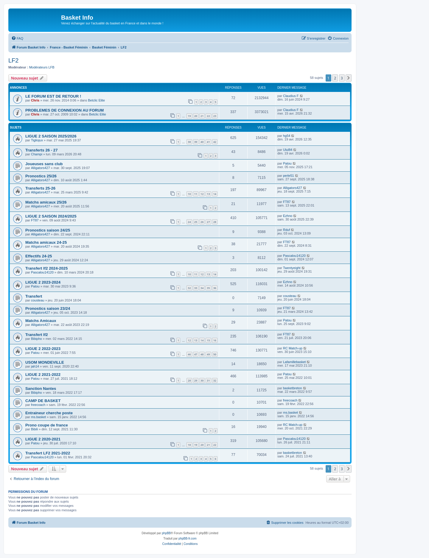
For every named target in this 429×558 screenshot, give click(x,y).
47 (195, 354)
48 (201, 354)
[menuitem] (17, 38)
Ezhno (287, 216)
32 (189, 288)
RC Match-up (292, 348)
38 (189, 142)
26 (201, 222)
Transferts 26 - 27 (41, 150)
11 (195, 194)
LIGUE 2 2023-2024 (42, 282)
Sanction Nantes (40, 388)
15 (208, 340)
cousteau (37, 300)
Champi (36, 154)
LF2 (13, 60)
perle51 (288, 175)
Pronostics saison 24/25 (47, 230)
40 (201, 142)
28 (214, 222)
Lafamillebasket (294, 362)
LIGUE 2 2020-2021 (42, 439)
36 (214, 288)
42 (214, 142)
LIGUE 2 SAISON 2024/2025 (51, 216)
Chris (35, 100)
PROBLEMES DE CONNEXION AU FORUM (64, 110)
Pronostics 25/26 (41, 176)
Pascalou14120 (294, 255)
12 (201, 194)
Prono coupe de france (46, 425)
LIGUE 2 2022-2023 (42, 348)
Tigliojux (37, 140)
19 (189, 116)
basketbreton (292, 388)
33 (195, 288)
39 (195, 142)
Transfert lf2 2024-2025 (46, 268)
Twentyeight (292, 268)
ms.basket (38, 417)
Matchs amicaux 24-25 (46, 242)
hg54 (286, 135)
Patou (287, 163)
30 (201, 380)
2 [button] (335, 78)
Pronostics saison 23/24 (47, 308)
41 (208, 142)
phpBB (166, 533)
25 (195, 222)
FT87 (287, 202)
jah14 (35, 366)
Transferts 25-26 (40, 188)
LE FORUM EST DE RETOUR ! (53, 96)
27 (208, 222)
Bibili (34, 429)
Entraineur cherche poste (49, 413)
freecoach (38, 405)
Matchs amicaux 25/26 (46, 202)
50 (214, 354)
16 (214, 340)
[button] (349, 78)
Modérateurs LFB (42, 67)
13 (208, 194)
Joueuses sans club (44, 164)
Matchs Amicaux (40, 320)
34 (201, 288)
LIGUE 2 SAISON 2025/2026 (51, 136)
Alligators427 (40, 168)
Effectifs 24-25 (38, 256)
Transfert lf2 (36, 334)
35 (208, 288)
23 (214, 116)
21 (201, 116)
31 (208, 380)
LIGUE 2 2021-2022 (42, 374)
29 (195, 380)
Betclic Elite (96, 100)
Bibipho (36, 338)
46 (189, 354)
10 (189, 194)
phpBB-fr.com (187, 538)
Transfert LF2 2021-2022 (47, 453)
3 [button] (342, 78)
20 (195, 116)
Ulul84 (287, 149)
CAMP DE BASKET (42, 400)
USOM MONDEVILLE (44, 362)
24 (189, 222)
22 (208, 116)
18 (189, 445)
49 (208, 354)
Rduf (286, 230)
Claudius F (291, 96)
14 (214, 194)
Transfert (33, 296)
